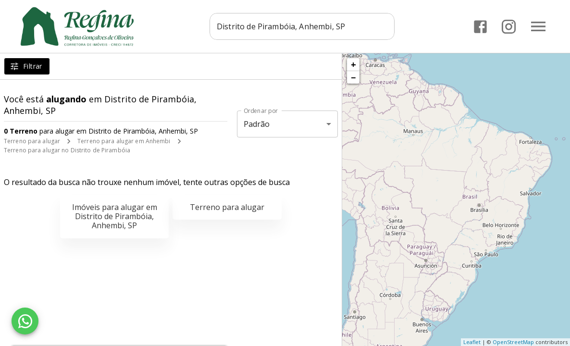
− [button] (353, 77)
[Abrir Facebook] (480, 26)
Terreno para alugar (32, 141)
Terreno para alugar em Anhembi (123, 141)
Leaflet (472, 342)
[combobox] (303, 26)
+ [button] (353, 64)
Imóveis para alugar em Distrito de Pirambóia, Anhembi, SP (114, 216)
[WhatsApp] (25, 321)
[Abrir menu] (538, 26)
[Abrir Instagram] (508, 26)
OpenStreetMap (513, 342)
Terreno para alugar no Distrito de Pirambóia (67, 150)
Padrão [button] (257, 124)
